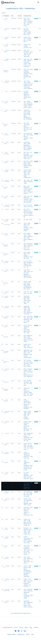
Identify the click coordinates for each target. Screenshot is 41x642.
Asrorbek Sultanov (6, 143)
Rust (29, 344)
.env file (28, 40)
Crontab (26, 75)
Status (28, 634)
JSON (28, 82)
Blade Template (28, 70)
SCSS (25, 114)
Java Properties (28, 21)
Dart (25, 243)
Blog (31, 627)
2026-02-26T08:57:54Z (24, 613)
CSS (28, 302)
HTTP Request (27, 60)
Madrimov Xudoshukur (6, 307)
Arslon (6, 519)
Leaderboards (20, 634)
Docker (30, 73)
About (26, 627)
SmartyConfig (27, 76)
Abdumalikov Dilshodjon (6, 71)
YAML (25, 19)
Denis (6, 91)
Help (32, 634)
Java (25, 18)
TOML (25, 139)
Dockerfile (26, 478)
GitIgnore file (27, 264)
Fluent (29, 504)
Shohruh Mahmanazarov (7, 181)
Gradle (25, 63)
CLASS (30, 105)
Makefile (29, 33)
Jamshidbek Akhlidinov (6, 352)
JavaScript (26, 72)
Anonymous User (6, 283)
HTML (30, 85)
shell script (27, 310)
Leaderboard (12, 8)
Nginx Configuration (27, 176)
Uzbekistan (30, 8)
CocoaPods (27, 249)
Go (24, 28)
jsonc (29, 97)
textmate (29, 22)
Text (25, 22)
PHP (25, 50)
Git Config (26, 96)
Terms (16, 627)
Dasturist (7, 433)
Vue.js (25, 111)
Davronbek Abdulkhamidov (7, 590)
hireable (36, 18)
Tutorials (36, 627)
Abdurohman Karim (6, 362)
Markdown (26, 30)
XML (25, 24)
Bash (25, 34)
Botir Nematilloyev (6, 134)
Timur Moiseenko (6, 234)
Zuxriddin (7, 209)
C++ (28, 248)
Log (30, 53)
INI (24, 78)
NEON (25, 162)
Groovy (25, 65)
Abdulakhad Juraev (6, 125)
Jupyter (26, 44)
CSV (29, 31)
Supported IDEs (11, 634)
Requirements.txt (28, 375)
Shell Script (26, 24)
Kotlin (28, 19)
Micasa (6, 344)
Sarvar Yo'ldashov (6, 400)
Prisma (25, 405)
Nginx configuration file (27, 117)
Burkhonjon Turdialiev (6, 245)
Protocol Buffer (28, 189)
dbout (28, 289)
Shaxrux (7, 507)
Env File (26, 267)
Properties (26, 62)
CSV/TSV (26, 47)
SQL (21, 8)
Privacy (21, 627)
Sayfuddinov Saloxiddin (6, 390)
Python (25, 31)
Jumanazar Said (6, 188)
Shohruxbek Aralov (6, 254)
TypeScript (26, 56)
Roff (31, 494)
